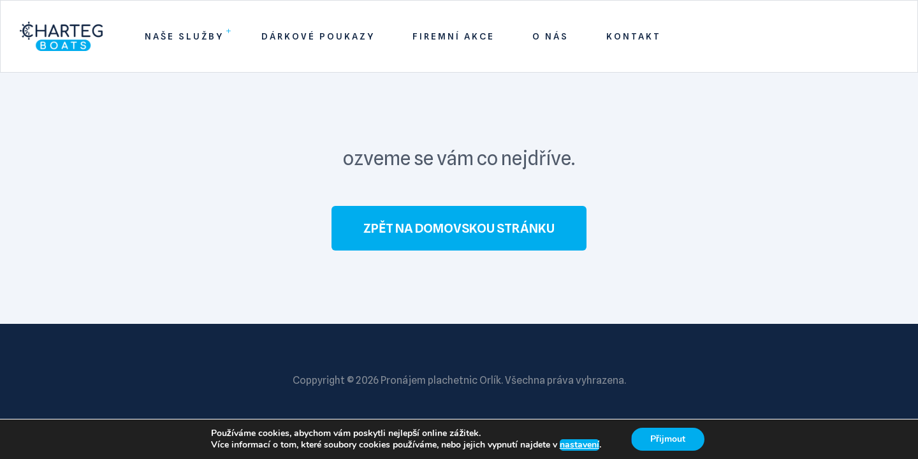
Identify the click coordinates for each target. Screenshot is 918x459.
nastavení (579, 445)
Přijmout (667, 439)
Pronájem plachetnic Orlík (441, 380)
